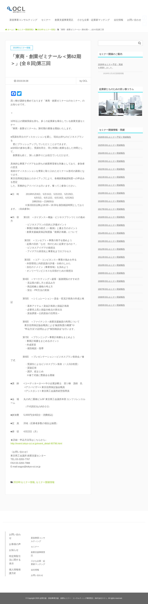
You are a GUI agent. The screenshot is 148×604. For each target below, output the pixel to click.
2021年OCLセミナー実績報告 (111, 177)
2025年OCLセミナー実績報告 (111, 145)
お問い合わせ (134, 20)
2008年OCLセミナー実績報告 (111, 281)
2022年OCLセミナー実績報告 (111, 169)
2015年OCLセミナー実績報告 (111, 225)
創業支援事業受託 (64, 20)
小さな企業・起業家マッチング (93, 20)
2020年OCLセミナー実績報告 (111, 185)
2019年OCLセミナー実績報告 (111, 193)
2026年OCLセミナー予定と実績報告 (114, 137)
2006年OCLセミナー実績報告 (111, 297)
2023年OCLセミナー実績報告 (111, 161)
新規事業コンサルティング (23, 20)
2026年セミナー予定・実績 (110, 64)
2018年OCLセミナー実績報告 (111, 201)
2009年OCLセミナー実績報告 (111, 273)
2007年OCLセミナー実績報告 (111, 289)
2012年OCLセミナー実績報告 (111, 249)
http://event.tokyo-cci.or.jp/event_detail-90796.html (36, 443)
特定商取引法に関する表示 (15, 560)
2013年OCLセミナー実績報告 (111, 241)
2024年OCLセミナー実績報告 (111, 153)
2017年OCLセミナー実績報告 (111, 209)
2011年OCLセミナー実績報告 (111, 257)
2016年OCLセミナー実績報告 (111, 217)
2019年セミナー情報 (24, 482)
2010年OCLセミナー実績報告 (111, 265)
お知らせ (13, 550)
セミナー (46, 20)
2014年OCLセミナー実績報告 (111, 233)
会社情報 (118, 20)
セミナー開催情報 (45, 482)
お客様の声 (15, 544)
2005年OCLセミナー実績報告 (111, 305)
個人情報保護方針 (15, 571)
